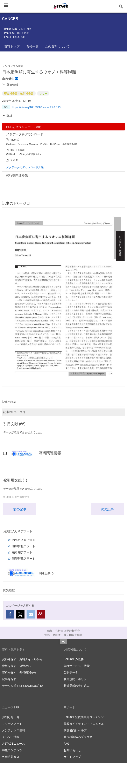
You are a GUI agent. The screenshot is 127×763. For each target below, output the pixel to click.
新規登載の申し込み (77, 686)
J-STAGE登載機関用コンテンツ (84, 717)
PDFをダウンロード (23, 127)
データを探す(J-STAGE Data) (22, 686)
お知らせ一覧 (10, 717)
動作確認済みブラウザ (78, 737)
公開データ (71, 672)
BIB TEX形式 (16, 150)
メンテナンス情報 (13, 730)
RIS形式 (14, 140)
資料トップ (12, 46)
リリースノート (12, 724)
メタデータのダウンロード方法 (25, 167)
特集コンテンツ (12, 750)
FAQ (66, 743)
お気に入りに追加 (23, 540)
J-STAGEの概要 (74, 659)
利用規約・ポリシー (77, 679)
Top (63, 641)
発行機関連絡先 (17, 175)
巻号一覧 (32, 46)
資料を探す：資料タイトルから (22, 659)
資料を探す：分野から (16, 666)
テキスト (15, 160)
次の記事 (107, 509)
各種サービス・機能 (77, 666)
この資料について (57, 46)
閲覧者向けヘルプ (75, 730)
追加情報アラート (23, 546)
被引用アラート (22, 552)
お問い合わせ (72, 750)
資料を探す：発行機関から (19, 672)
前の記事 (19, 509)
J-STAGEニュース (13, 743)
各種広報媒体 (10, 757)
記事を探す (9, 679)
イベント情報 (10, 737)
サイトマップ (72, 757)
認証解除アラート (23, 558)
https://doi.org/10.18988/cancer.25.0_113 (36, 107)
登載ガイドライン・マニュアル (84, 724)
